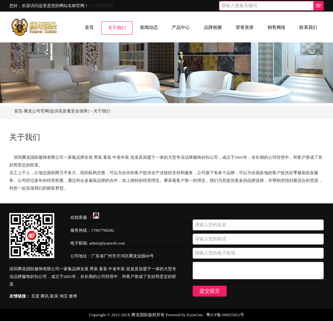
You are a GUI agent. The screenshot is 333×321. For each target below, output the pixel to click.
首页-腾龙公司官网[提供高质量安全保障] (51, 111)
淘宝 (63, 296)
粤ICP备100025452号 (225, 314)
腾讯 (44, 296)
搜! (319, 5)
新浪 (54, 296)
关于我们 (117, 27)
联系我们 (308, 27)
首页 (89, 27)
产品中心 (181, 27)
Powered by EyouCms (184, 314)
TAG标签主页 (101, 5)
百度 (35, 296)
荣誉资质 (245, 27)
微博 (73, 296)
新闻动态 (149, 27)
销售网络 (276, 27)
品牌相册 (213, 27)
